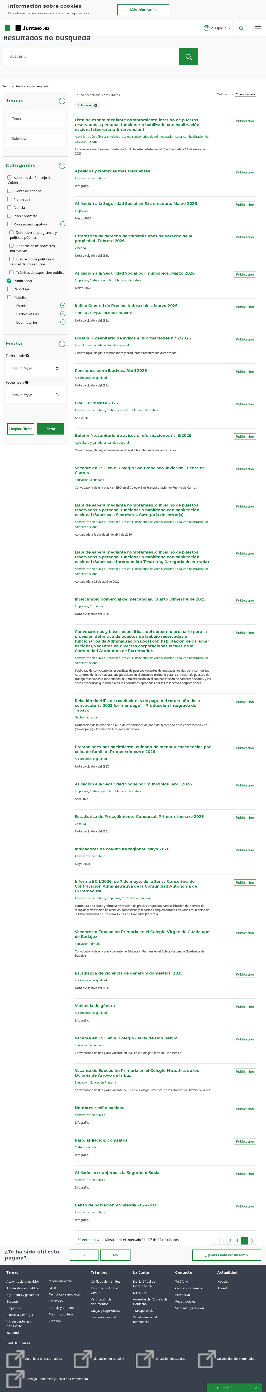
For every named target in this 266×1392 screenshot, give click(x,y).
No (115, 1255)
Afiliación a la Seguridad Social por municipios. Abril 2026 (133, 784)
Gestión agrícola (86, 717)
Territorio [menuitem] (56, 1301)
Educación (82, 1082)
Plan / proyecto (22, 216)
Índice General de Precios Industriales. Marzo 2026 (126, 306)
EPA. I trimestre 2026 (96, 403)
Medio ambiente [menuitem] (60, 1281)
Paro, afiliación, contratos (101, 1140)
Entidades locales (118, 137)
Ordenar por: (225, 94)
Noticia (16, 207)
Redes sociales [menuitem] (185, 1301)
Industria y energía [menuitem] (19, 1315)
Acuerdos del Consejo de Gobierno (30, 180)
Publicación (20, 281)
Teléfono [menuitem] (181, 1281)
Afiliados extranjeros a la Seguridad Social (118, 1173)
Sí (84, 1255)
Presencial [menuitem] (182, 1295)
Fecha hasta (17, 382)
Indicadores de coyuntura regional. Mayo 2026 (122, 849)
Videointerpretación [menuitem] (189, 1308)
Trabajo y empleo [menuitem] (61, 1307)
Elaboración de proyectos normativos (32, 248)
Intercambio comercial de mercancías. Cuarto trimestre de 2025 (140, 599)
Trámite (17, 297)
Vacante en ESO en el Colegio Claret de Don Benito (126, 1038)
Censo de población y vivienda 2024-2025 (117, 1205)
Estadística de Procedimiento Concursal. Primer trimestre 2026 (139, 817)
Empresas (81, 211)
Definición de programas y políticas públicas (33, 235)
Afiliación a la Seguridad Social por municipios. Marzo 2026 (135, 273)
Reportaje (18, 289)
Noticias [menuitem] (223, 1281)
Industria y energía (87, 313)
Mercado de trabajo (128, 280)
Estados (22, 305)
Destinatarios (27, 322)
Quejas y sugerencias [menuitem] (105, 1310)
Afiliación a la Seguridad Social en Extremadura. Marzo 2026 (136, 204)
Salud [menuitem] (52, 1287)
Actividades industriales (117, 313)
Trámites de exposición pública (37, 272)
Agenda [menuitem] (222, 1288)
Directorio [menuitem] (140, 1292)
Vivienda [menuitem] (54, 1321)
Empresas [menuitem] (13, 1308)
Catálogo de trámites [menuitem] (105, 1281)
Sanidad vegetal (118, 345)
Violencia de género (95, 1006)
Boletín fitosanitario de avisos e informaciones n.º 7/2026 (133, 338)
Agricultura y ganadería (90, 345)
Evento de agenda (24, 191)
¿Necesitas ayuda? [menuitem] (103, 1317)
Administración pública (90, 137)
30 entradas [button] (90, 1240)
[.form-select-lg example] (35, 118)
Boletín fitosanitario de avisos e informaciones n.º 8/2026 (133, 436)
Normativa (19, 199)
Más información (143, 9)
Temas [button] (14, 100)
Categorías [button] (21, 165)
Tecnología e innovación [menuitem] (65, 1294)
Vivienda (80, 248)
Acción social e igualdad (91, 378)
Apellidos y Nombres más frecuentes (112, 171)
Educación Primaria (88, 944)
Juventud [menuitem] (12, 1332)
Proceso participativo (27, 224)
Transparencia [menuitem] (143, 1310)
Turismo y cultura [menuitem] (61, 1314)
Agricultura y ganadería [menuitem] (22, 1295)
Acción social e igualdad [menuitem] (22, 1281)
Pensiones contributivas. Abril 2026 (111, 371)
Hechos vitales (27, 314)
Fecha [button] (14, 343)
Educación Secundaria (89, 480)
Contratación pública (136, 898)
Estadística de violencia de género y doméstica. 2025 (129, 973)
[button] (217, 28)
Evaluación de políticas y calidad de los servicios (32, 261)
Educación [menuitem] (13, 1301)
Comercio (96, 606)
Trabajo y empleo (101, 280)
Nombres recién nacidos (99, 1108)
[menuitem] (34, 1359)
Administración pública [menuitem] (22, 1288)
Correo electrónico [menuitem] (188, 1288)
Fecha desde (17, 355)
